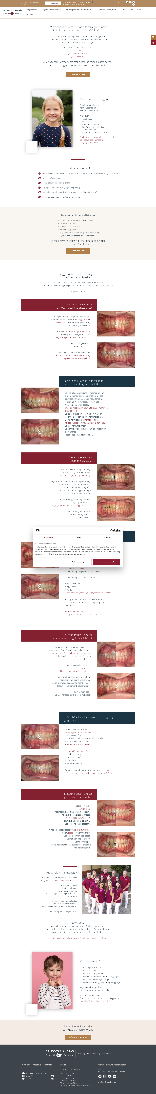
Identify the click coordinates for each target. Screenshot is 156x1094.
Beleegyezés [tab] (48, 537)
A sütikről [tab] (107, 537)
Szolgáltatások (32, 10)
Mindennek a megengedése (106, 562)
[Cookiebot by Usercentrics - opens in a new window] (112, 530)
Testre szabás (78, 562)
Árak (123, 10)
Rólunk (140, 10)
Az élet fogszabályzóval (108, 10)
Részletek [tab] (78, 537)
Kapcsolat (31, 14)
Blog (131, 10)
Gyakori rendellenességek (52, 10)
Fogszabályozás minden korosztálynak (80, 10)
